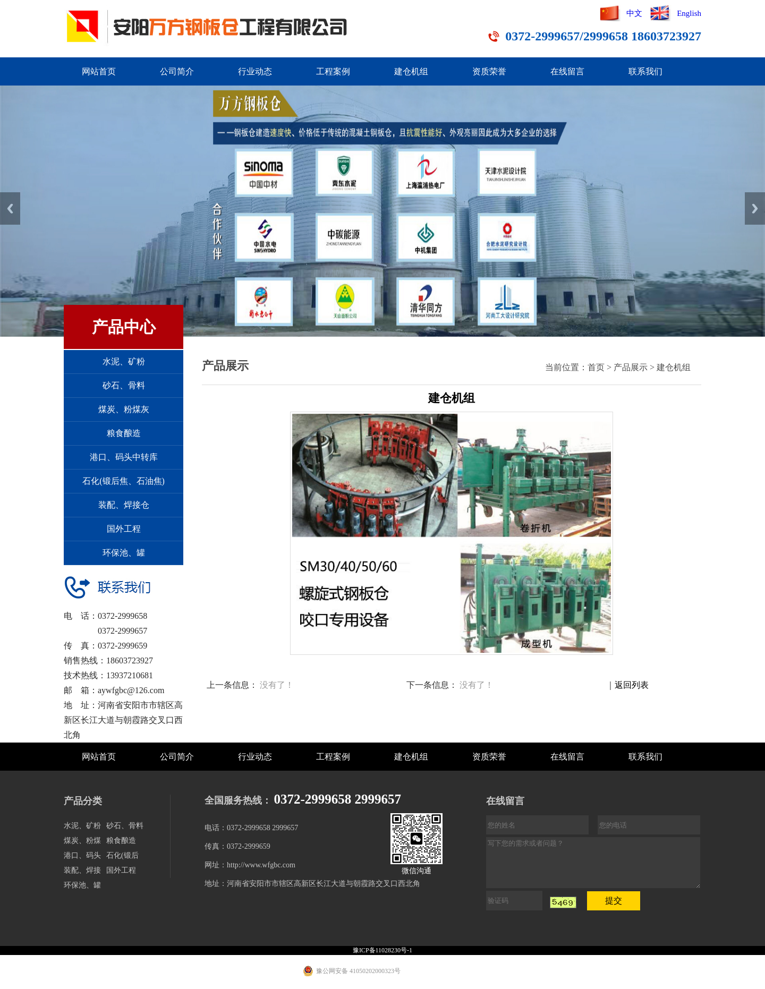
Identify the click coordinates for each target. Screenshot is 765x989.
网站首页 (99, 71)
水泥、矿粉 (124, 361)
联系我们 (645, 71)
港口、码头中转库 (124, 457)
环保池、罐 (124, 552)
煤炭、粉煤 (82, 841)
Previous (10, 208)
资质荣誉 (489, 71)
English (689, 13)
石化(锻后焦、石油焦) (123, 480)
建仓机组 (411, 71)
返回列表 (632, 684)
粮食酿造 (124, 433)
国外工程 (124, 528)
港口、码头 (82, 855)
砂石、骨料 (124, 385)
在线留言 (567, 71)
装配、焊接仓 (123, 504)
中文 (634, 13)
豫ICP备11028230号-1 (382, 950)
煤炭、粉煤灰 (123, 409)
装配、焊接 (82, 870)
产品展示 (631, 367)
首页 (596, 367)
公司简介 (177, 71)
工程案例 (333, 71)
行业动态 (255, 71)
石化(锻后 (122, 855)
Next (755, 208)
